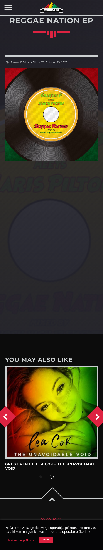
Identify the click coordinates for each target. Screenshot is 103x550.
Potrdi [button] (46, 540)
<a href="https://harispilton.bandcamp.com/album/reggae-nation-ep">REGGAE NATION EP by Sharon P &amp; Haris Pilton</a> (52, 255)
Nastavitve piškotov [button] (21, 540)
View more (51, 412)
